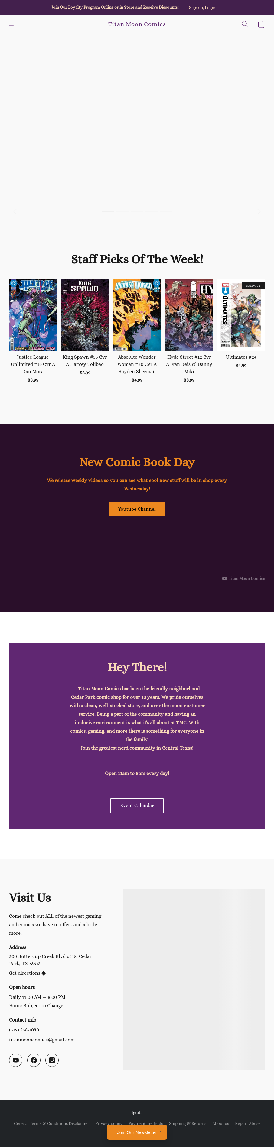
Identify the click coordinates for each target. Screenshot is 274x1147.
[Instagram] (52, 1060)
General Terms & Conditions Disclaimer (51, 1123)
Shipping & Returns (187, 1123)
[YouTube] (15, 1060)
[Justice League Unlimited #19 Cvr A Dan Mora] (33, 331)
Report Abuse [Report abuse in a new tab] (247, 1123)
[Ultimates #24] (241, 331)
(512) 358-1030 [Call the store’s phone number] (24, 1030)
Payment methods (146, 1123)
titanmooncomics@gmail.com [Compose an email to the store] (42, 1040)
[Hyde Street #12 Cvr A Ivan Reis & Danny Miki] (189, 331)
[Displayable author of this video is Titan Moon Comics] (243, 578)
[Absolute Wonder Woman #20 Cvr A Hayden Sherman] (137, 331)
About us (220, 1123)
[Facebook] (34, 1060)
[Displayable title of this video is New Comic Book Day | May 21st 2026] (137, 551)
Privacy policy (108, 1123)
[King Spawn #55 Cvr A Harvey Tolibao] (85, 331)
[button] (202, 7)
